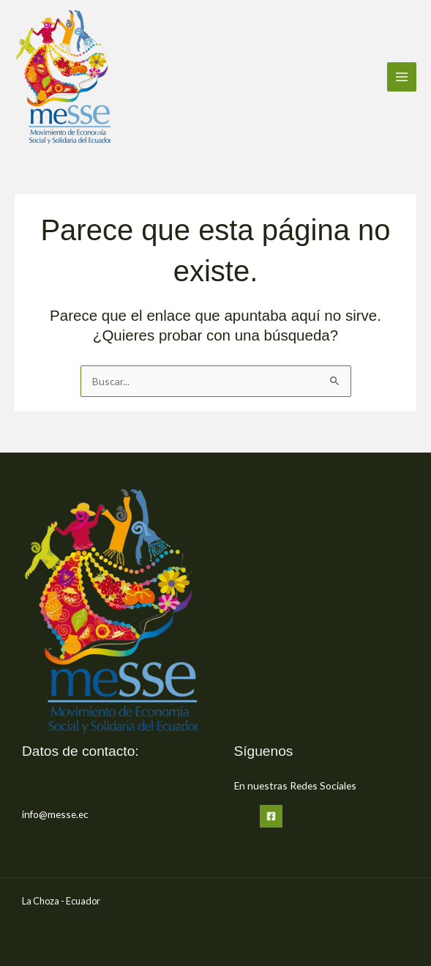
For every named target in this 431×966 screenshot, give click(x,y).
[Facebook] (271, 816)
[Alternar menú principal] (402, 77)
